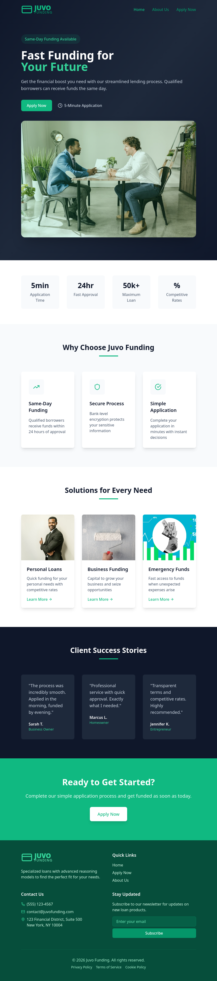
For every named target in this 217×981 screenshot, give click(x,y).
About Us (160, 9)
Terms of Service (109, 967)
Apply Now (186, 9)
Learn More (40, 599)
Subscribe (154, 933)
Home (139, 9)
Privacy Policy (81, 967)
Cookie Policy (135, 967)
